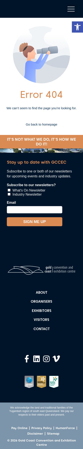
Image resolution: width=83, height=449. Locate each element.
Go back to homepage (41, 124)
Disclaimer (35, 433)
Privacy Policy (41, 428)
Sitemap (53, 433)
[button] (77, 27)
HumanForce (65, 428)
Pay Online (19, 428)
